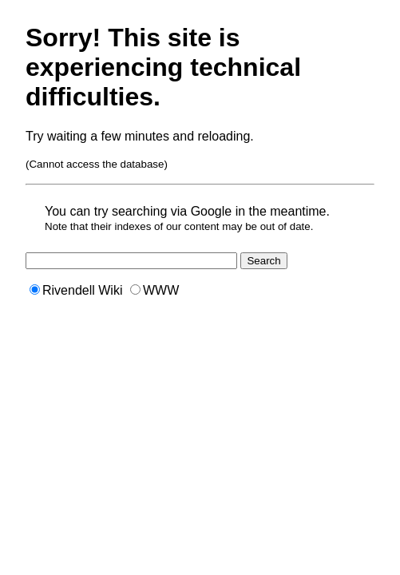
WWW (154, 290)
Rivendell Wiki (76, 290)
